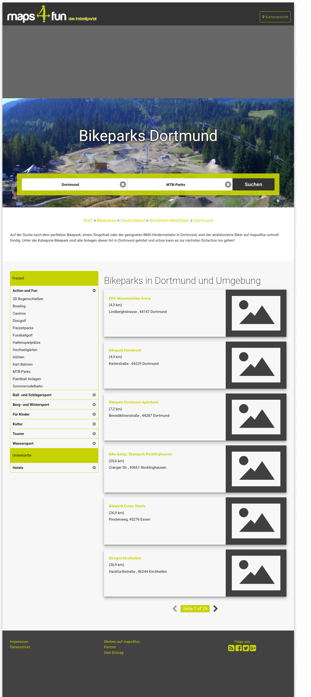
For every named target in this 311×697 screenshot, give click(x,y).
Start (88, 220)
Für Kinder (21, 414)
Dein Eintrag (113, 652)
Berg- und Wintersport (31, 404)
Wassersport (23, 443)
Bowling (19, 306)
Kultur (18, 424)
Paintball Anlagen (27, 379)
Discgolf (19, 321)
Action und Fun (25, 290)
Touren (18, 434)
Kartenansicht (275, 17)
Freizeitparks (23, 328)
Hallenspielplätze (26, 342)
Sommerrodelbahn (28, 386)
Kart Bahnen (23, 364)
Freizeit (18, 278)
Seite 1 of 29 (195, 608)
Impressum (19, 642)
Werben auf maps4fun (122, 642)
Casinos (19, 313)
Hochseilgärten (25, 350)
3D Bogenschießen (28, 299)
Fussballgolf (23, 335)
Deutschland (133, 220)
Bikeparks (106, 220)
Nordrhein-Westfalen (169, 220)
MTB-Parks (21, 371)
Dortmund (203, 220)
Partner (110, 647)
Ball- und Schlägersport (32, 395)
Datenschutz (20, 647)
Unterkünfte (21, 455)
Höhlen (18, 357)
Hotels (18, 468)
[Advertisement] (148, 62)
